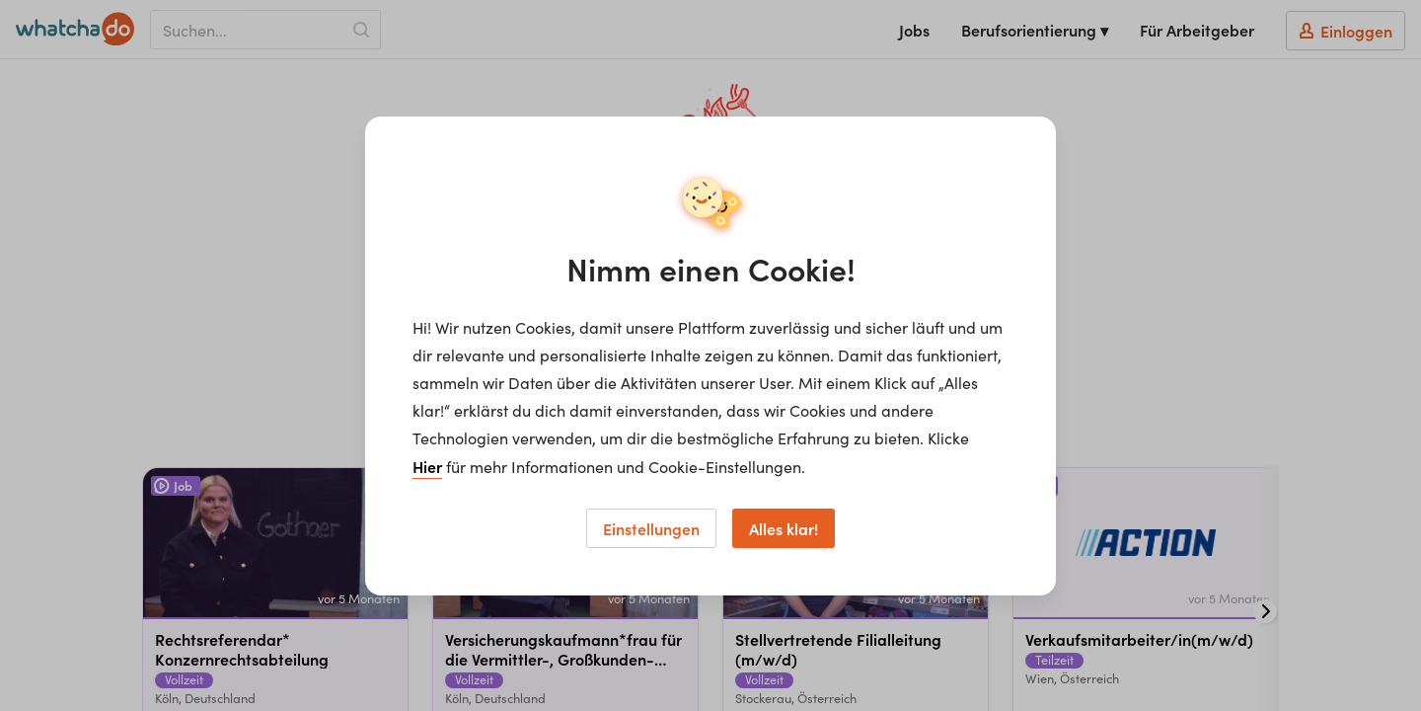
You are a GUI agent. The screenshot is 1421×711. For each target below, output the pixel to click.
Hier (427, 466)
